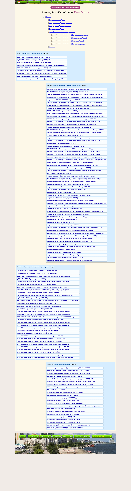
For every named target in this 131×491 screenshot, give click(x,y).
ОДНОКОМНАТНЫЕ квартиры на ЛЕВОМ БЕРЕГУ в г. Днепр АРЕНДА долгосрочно (74, 102)
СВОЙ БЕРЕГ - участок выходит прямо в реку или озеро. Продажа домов (72, 387)
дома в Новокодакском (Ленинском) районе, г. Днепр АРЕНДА (38, 292)
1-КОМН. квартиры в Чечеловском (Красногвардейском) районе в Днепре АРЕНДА (75, 157)
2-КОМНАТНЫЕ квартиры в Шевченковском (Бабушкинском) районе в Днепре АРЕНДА (76, 203)
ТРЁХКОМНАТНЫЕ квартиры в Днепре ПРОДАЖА (34, 68)
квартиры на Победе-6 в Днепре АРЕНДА (61, 192)
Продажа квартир (34, 2)
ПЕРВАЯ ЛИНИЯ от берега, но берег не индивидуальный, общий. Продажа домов (74, 406)
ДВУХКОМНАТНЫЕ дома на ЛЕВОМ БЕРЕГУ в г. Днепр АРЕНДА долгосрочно (43, 287)
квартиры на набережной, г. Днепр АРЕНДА (62, 249)
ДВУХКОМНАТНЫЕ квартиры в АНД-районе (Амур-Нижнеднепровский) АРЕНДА (74, 178)
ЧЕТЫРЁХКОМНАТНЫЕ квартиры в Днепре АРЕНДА (65, 135)
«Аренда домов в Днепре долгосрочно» (36, 267)
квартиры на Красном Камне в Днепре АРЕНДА (63, 225)
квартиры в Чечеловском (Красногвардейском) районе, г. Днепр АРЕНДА (72, 181)
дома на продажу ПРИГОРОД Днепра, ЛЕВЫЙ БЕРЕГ (65, 427)
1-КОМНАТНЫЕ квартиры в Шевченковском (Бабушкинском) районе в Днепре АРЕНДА (76, 159)
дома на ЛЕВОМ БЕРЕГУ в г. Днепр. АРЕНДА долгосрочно (36, 273)
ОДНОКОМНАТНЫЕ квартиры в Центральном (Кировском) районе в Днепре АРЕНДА (76, 116)
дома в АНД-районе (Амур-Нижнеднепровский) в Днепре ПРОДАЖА (70, 379)
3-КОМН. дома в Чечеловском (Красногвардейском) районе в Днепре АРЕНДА (43, 325)
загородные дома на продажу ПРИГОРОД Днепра (64, 398)
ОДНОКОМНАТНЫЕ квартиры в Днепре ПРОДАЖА (34, 60)
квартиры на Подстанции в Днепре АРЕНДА (62, 219)
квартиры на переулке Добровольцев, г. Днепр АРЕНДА (66, 244)
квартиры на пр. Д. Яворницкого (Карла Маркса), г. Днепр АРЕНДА (69, 241)
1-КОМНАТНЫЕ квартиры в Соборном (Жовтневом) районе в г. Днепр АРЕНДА (73, 151)
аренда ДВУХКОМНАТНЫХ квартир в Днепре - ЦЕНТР (65, 257)
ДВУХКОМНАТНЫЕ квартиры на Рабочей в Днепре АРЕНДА (67, 217)
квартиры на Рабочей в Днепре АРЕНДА (60, 222)
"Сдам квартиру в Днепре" (79, 38)
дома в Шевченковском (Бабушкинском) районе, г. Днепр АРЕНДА (39, 306)
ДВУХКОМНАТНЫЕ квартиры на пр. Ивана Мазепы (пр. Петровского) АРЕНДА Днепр (75, 233)
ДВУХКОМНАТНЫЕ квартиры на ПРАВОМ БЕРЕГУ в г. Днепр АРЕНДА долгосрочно (75, 97)
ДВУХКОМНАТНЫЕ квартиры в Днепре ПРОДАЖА (34, 57)
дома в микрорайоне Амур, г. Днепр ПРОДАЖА (63, 400)
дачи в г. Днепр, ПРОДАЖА (56, 389)
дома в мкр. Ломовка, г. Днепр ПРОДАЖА (61, 417)
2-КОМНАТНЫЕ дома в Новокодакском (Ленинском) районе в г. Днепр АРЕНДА (44, 322)
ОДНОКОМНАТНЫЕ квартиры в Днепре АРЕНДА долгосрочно (68, 89)
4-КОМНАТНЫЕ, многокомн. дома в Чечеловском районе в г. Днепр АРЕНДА (43, 349)
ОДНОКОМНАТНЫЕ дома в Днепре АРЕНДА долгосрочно (36, 298)
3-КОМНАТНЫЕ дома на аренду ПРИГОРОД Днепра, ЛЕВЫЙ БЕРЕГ (40, 341)
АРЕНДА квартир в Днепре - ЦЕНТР (59, 173)
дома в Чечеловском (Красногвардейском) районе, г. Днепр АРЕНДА (40, 319)
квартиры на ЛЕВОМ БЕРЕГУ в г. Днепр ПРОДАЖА (34, 76)
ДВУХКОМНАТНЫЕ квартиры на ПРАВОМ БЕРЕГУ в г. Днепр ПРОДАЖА (41, 65)
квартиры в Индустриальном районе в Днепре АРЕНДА (66, 146)
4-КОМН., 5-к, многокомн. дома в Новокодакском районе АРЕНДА (39, 328)
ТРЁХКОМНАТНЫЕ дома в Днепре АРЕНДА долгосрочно (36, 284)
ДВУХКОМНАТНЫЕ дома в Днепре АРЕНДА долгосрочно (36, 279)
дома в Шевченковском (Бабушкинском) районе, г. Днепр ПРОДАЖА (70, 384)
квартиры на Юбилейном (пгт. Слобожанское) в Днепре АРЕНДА (69, 195)
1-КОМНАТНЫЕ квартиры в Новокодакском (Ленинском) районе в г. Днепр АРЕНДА (75, 121)
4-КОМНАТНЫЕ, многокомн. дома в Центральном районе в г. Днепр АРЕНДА (43, 347)
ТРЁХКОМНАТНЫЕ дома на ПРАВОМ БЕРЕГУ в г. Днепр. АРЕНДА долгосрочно (43, 281)
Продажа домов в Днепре (56, 29)
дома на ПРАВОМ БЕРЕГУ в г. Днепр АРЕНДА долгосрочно (37, 270)
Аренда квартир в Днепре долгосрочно (60, 23)
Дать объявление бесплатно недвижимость (62, 32)
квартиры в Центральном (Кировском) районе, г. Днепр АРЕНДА (69, 138)
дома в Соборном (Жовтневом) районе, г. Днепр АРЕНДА (36, 303)
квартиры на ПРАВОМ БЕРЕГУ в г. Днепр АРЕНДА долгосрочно (68, 100)
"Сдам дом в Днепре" (77, 41)
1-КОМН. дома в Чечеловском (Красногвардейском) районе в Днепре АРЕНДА (43, 344)
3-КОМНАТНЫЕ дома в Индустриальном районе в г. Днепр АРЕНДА (40, 336)
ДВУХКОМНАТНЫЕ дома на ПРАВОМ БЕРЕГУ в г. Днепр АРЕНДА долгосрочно (43, 276)
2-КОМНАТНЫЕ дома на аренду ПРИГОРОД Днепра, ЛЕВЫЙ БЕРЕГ (40, 352)
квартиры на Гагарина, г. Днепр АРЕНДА (60, 206)
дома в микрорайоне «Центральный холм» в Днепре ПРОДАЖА (68, 425)
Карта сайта (78, 436)
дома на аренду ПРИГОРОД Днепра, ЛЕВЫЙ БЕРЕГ (34, 333)
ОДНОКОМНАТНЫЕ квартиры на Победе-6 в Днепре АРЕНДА (67, 189)
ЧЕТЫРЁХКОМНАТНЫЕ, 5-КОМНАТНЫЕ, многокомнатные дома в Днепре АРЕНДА (45, 295)
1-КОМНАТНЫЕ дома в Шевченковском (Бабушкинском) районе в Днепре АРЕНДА (45, 357)
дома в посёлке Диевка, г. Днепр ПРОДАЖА (62, 408)
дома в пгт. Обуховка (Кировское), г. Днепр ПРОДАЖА (65, 403)
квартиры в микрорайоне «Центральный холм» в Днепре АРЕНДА (69, 260)
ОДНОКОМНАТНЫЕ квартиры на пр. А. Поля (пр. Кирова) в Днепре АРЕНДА (72, 165)
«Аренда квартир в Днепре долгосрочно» (67, 85)
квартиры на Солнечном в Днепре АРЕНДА (61, 143)
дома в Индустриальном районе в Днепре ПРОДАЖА (65, 376)
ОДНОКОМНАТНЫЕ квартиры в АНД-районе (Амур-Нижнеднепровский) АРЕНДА (74, 170)
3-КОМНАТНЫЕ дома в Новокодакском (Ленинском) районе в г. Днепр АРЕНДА (44, 311)
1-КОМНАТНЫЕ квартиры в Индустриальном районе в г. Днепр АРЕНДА (71, 119)
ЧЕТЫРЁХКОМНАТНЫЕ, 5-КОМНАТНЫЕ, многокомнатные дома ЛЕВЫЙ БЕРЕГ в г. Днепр (47, 317)
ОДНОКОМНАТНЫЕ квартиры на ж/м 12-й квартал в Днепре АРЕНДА (70, 149)
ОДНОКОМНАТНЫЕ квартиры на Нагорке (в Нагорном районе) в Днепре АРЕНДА (74, 227)
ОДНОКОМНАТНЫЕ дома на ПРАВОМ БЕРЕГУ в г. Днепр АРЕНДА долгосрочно (43, 314)
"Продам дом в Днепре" (78, 44)
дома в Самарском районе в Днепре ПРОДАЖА (63, 395)
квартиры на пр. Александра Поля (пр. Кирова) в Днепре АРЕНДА (69, 168)
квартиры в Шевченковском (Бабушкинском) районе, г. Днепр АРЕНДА (71, 200)
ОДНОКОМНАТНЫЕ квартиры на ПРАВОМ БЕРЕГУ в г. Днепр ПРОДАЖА (41, 73)
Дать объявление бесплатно (85, 2)
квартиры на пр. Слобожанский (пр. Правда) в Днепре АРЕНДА (68, 187)
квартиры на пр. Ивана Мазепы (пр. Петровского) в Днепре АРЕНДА (70, 230)
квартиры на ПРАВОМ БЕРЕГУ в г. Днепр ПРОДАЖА (34, 62)
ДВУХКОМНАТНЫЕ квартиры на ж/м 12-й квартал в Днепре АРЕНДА (70, 162)
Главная (23, 2)
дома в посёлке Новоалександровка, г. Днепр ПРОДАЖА (66, 411)
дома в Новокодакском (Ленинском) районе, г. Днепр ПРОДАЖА (68, 373)
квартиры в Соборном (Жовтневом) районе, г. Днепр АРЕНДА (68, 184)
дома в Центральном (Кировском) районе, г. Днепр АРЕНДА (37, 330)
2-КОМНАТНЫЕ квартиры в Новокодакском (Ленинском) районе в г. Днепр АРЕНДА (75, 140)
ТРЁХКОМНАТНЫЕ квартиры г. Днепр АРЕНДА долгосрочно (67, 111)
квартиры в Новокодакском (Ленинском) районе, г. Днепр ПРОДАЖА (40, 79)
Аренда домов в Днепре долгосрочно (60, 26)
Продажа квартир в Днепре (57, 20)
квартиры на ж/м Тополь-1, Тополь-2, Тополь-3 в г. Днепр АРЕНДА (69, 238)
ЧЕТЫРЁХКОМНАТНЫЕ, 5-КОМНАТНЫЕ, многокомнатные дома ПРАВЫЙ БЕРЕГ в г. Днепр (48, 300)
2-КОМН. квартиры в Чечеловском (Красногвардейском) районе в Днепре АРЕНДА (75, 132)
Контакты (52, 47)
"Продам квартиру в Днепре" (79, 35)
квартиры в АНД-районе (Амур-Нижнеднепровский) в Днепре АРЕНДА (71, 176)
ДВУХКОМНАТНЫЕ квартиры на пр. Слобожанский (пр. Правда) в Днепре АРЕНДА (75, 211)
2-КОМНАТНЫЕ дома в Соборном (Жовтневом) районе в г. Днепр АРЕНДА (42, 338)
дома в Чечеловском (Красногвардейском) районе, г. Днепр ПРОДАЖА (71, 381)
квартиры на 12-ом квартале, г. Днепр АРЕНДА (63, 198)
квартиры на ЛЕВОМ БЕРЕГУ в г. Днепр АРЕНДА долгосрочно (68, 108)
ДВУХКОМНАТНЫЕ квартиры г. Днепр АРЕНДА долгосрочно (67, 92)
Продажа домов (68, 2)
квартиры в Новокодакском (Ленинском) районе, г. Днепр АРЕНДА (69, 127)
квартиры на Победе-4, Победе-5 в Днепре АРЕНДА (64, 208)
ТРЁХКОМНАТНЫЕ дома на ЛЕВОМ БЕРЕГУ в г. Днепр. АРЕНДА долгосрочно (43, 289)
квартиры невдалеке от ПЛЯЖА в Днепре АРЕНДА (64, 252)
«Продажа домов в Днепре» (62, 364)
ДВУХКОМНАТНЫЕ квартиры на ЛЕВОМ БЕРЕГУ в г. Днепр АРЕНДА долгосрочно (74, 105)
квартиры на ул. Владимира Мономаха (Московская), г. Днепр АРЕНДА (71, 246)
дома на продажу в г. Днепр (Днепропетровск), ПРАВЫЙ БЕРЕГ (68, 368)
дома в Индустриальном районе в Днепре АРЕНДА (34, 309)
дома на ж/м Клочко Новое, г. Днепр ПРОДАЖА (63, 414)
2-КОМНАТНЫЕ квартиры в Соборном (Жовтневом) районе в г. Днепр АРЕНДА (73, 154)
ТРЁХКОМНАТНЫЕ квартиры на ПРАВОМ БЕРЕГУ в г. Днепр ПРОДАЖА (41, 70)
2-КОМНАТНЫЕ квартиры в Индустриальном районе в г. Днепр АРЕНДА (71, 124)
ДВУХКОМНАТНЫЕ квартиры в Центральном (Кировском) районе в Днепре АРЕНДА (75, 130)
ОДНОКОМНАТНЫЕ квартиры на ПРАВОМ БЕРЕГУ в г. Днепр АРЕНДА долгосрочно (75, 94)
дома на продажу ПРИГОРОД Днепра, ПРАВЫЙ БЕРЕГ (65, 392)
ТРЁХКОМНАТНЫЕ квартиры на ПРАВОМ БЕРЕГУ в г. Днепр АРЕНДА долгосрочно (75, 113)
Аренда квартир (46, 2)
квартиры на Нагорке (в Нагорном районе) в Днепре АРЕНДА (68, 214)
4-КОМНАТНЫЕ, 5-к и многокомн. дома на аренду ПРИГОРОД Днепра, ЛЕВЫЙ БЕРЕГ (46, 355)
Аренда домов (57, 2)
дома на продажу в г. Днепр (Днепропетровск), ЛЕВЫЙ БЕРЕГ (68, 370)
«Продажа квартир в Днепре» (33, 53)
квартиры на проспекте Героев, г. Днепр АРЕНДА (63, 255)
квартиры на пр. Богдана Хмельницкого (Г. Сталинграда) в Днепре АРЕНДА (72, 236)
